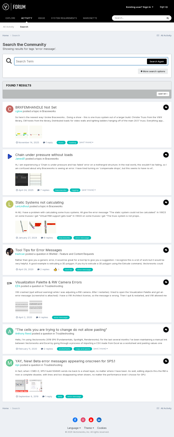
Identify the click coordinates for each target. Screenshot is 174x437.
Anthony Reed (23, 333)
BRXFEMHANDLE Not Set (36, 107)
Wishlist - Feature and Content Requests (71, 253)
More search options (153, 71)
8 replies (47, 237)
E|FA (17, 286)
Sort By (163, 94)
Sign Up (164, 6)
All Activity (8, 26)
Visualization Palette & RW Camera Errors (48, 282)
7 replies (43, 190)
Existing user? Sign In (139, 7)
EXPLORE (10, 18)
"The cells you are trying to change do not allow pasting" (61, 330)
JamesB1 (20, 158)
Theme (89, 427)
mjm (17, 365)
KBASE (41, 18)
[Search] (128, 18)
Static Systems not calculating (39, 202)
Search (24, 26)
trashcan (20, 253)
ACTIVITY (26, 19)
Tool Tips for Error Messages (38, 250)
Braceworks (49, 111)
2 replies (43, 269)
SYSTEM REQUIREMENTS (64, 18)
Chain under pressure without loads (44, 155)
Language (74, 427)
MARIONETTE (90, 18)
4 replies (42, 317)
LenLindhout (22, 206)
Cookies (102, 427)
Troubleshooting (54, 286)
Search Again (157, 61)
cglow (18, 111)
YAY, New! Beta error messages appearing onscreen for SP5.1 (65, 361)
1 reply (48, 142)
